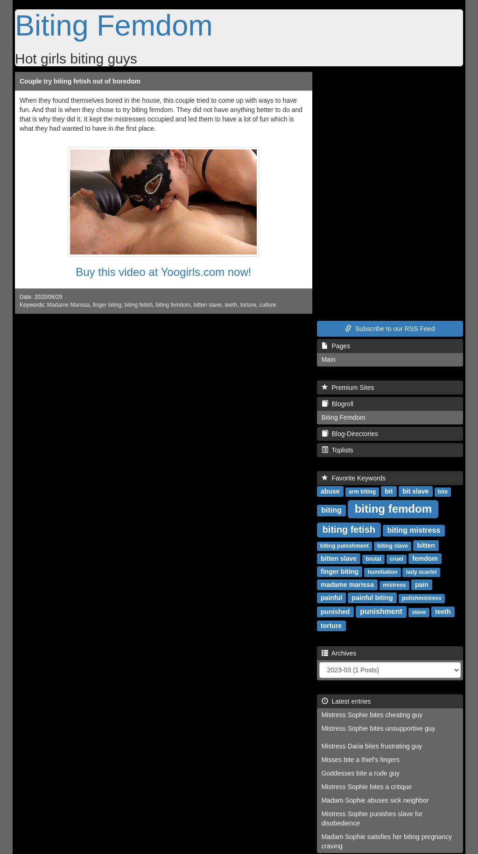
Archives (339, 653)
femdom (424, 558)
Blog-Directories (350, 434)
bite (443, 491)
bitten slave (208, 305)
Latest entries (346, 701)
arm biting (362, 491)
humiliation (382, 572)
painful (331, 597)
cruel (396, 559)
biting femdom (173, 305)
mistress (394, 585)
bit (389, 491)
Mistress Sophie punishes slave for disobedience (372, 818)
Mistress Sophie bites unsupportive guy (379, 728)
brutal (373, 559)
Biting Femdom (114, 25)
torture (248, 305)
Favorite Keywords (354, 478)
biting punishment (344, 546)
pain (422, 584)
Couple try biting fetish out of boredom (80, 81)
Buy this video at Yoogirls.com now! (163, 272)
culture (268, 305)
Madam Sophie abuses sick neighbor (375, 800)
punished (335, 611)
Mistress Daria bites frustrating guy (372, 746)
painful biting (372, 597)
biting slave (392, 546)
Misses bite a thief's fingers (361, 759)
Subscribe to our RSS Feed (390, 328)
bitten (426, 545)
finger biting (107, 305)
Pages (336, 346)
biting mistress (413, 530)
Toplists (337, 450)
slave (419, 612)
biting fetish (139, 305)
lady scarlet (421, 572)
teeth (231, 305)
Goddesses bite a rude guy (361, 773)
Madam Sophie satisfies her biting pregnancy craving (387, 841)
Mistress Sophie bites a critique (367, 786)
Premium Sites (348, 387)
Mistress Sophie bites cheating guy (372, 715)
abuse (330, 491)
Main (329, 359)
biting (331, 510)
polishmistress (422, 598)
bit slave (415, 491)
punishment (381, 611)
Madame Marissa (68, 305)
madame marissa (347, 584)
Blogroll (337, 404)
